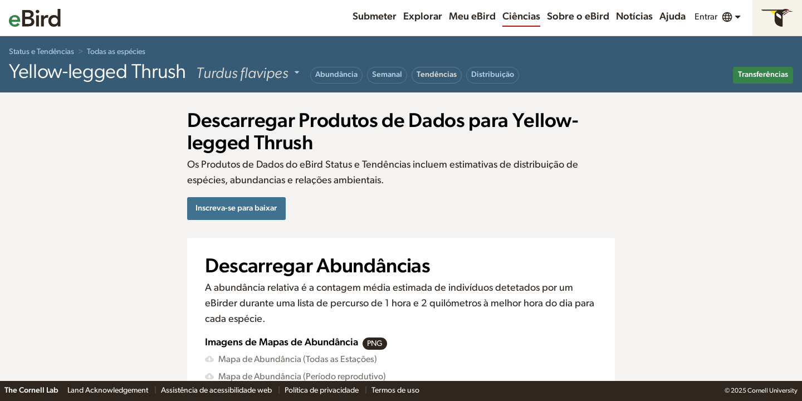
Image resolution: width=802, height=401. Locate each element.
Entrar (706, 16)
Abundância (336, 75)
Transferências (763, 75)
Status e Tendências (41, 52)
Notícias (634, 17)
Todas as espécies (116, 52)
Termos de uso (395, 390)
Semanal (387, 75)
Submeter (375, 17)
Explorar (422, 17)
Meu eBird (472, 17)
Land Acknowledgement (108, 390)
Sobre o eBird (578, 17)
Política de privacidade (322, 390)
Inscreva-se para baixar (236, 208)
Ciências (521, 17)
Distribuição (492, 75)
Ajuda (672, 17)
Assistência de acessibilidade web (217, 390)
